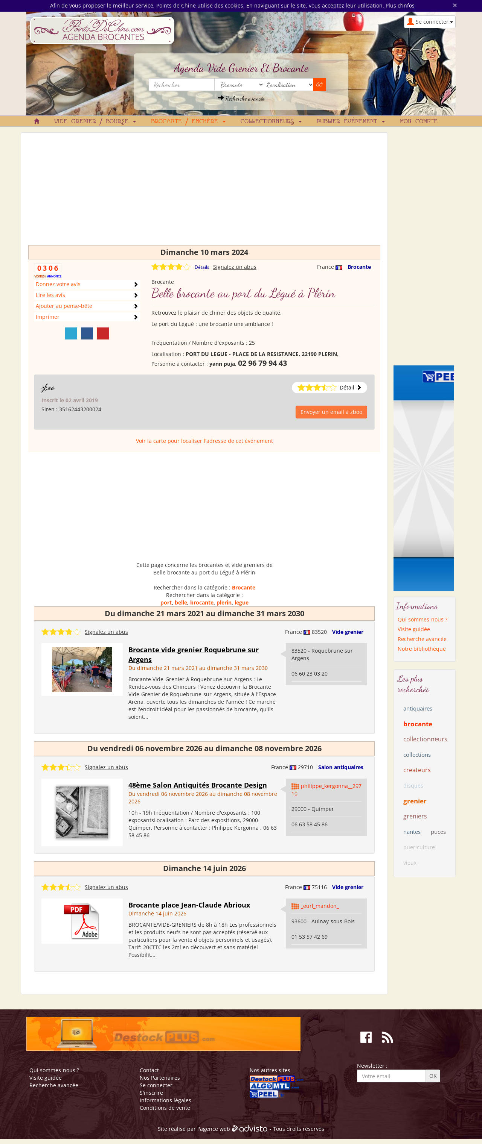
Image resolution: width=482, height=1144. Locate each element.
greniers (415, 816)
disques (413, 785)
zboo (48, 387)
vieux (409, 862)
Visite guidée (414, 629)
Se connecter (156, 1085)
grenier (415, 801)
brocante (202, 602)
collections (417, 754)
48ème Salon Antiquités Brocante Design (197, 784)
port (166, 602)
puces (438, 831)
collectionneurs (425, 739)
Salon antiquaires (340, 767)
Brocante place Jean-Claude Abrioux (189, 904)
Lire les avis (50, 295)
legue (242, 602)
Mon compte (419, 122)
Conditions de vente (165, 1107)
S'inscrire (151, 1092)
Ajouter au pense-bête (64, 305)
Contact (149, 1070)
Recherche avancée (241, 98)
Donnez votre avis (58, 284)
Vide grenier (347, 631)
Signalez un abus (234, 266)
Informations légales (165, 1100)
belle (181, 602)
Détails (202, 267)
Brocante (359, 266)
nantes (412, 831)
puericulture (419, 847)
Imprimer (47, 316)
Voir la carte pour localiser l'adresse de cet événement (204, 440)
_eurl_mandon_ (320, 905)
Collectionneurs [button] (271, 122)
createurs (417, 770)
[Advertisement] (204, 192)
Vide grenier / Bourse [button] (95, 122)
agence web (215, 1129)
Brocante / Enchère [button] (188, 122)
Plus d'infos (400, 5)
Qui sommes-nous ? (422, 619)
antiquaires (417, 708)
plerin (224, 602)
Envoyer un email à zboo (331, 411)
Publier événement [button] (351, 122)
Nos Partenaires (160, 1077)
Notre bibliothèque (422, 648)
